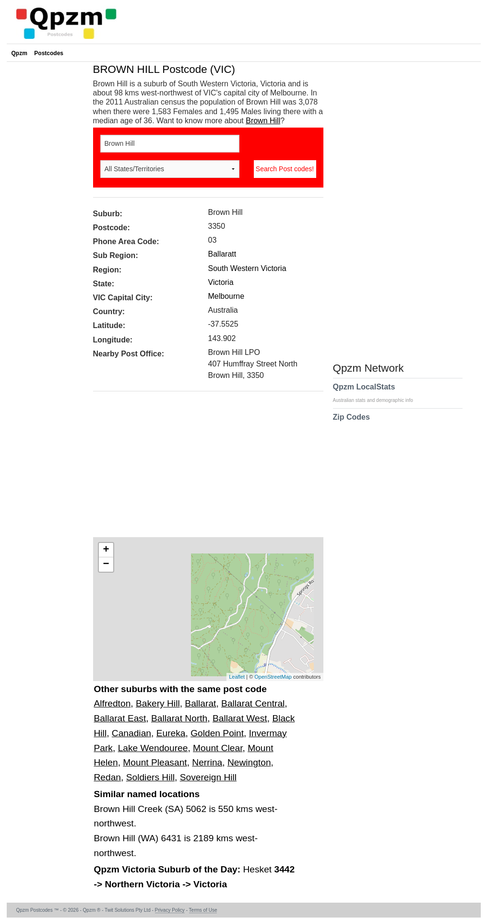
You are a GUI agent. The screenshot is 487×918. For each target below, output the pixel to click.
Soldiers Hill (150, 777)
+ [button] (106, 550)
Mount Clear (217, 748)
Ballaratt (222, 254)
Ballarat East (120, 718)
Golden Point (217, 733)
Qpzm (19, 53)
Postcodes (48, 53)
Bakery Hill (158, 703)
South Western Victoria (247, 268)
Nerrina (207, 762)
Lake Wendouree (153, 748)
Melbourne (226, 296)
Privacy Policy (170, 910)
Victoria (221, 282)
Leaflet (237, 677)
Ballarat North (179, 718)
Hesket (258, 869)
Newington (249, 762)
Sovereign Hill (208, 777)
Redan (107, 777)
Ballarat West (240, 718)
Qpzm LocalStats (378, 393)
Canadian (131, 733)
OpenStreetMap (273, 677)
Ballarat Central (253, 703)
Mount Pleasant (155, 762)
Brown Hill (263, 121)
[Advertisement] (203, 467)
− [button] (106, 564)
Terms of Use (203, 910)
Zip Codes (351, 423)
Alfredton (112, 703)
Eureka (171, 733)
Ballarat (200, 703)
